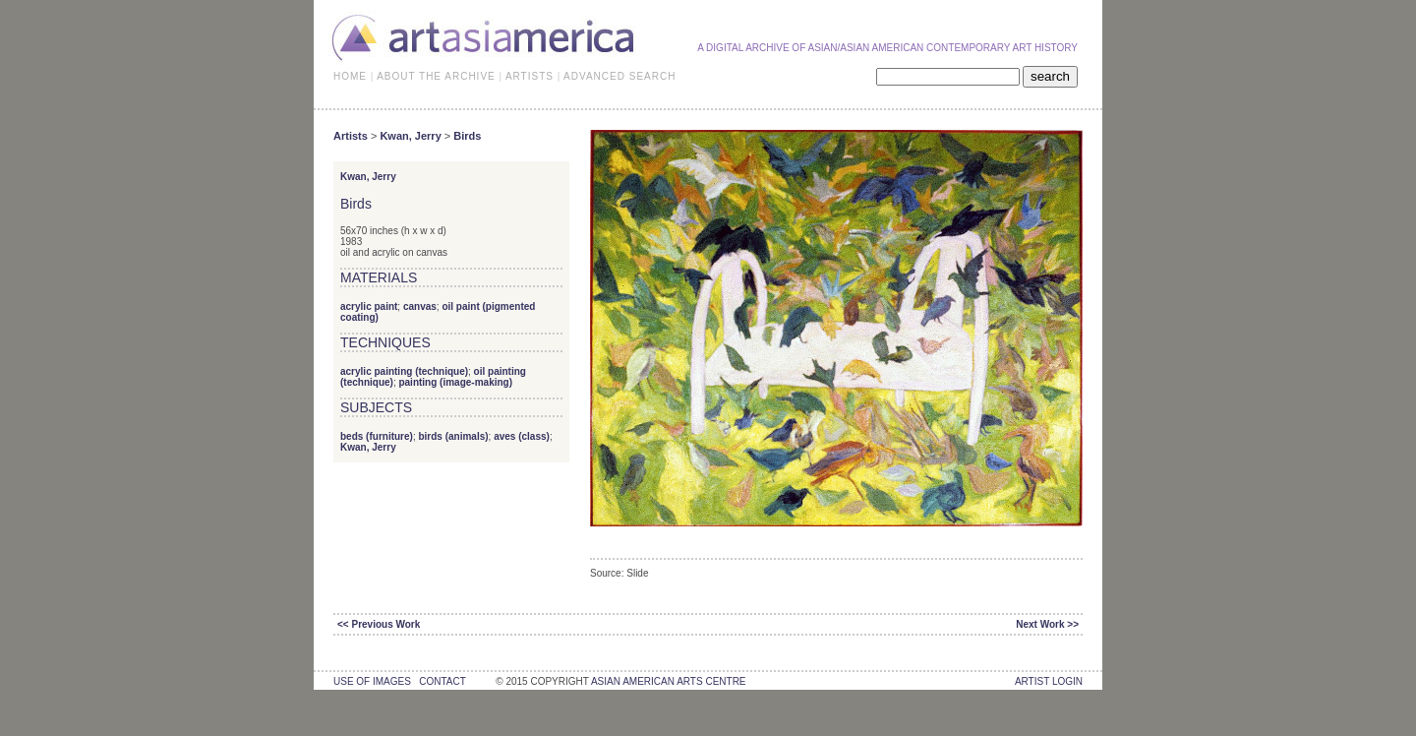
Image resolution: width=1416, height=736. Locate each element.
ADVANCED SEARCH (619, 76)
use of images (372, 681)
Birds (467, 136)
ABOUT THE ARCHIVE (436, 76)
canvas (420, 306)
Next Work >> (1047, 624)
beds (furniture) (376, 436)
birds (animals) (453, 436)
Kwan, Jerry (410, 136)
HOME (350, 76)
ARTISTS (529, 76)
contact (442, 681)
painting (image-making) (455, 382)
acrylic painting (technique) (404, 371)
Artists (350, 136)
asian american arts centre (668, 681)
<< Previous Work (378, 624)
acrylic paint (368, 306)
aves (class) (522, 436)
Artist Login (1049, 681)
